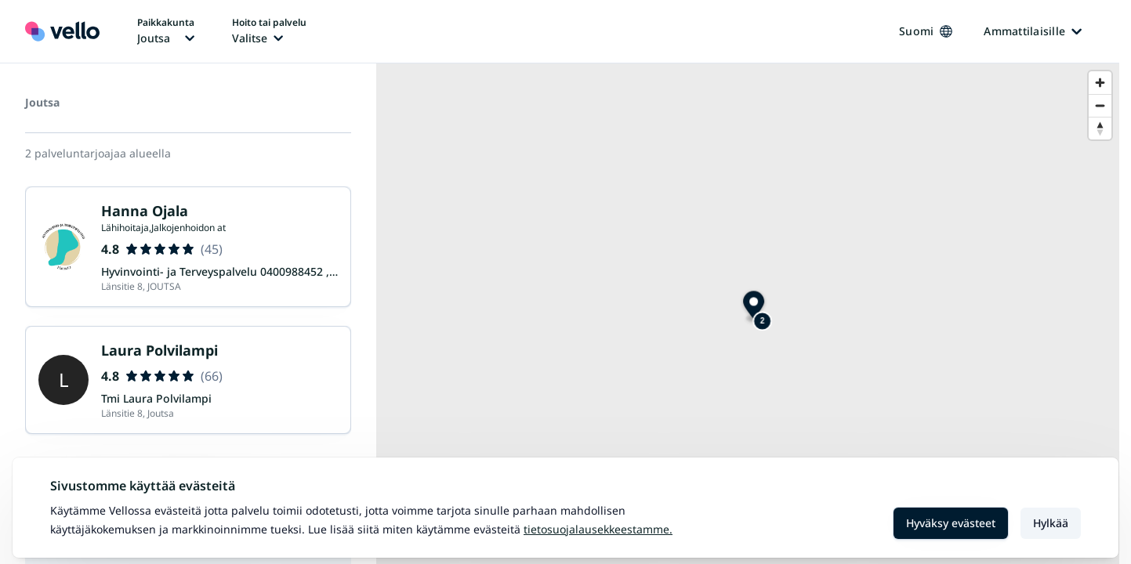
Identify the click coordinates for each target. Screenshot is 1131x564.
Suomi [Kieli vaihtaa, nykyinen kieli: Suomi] (925, 31)
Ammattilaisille (1033, 31)
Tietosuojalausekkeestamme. (598, 529)
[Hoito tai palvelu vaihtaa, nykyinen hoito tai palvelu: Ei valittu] (269, 31)
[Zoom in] (1100, 82)
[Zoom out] (1100, 105)
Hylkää (1050, 522)
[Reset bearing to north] (1100, 128)
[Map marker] (753, 307)
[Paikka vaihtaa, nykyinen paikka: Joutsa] (166, 31)
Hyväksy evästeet (950, 522)
